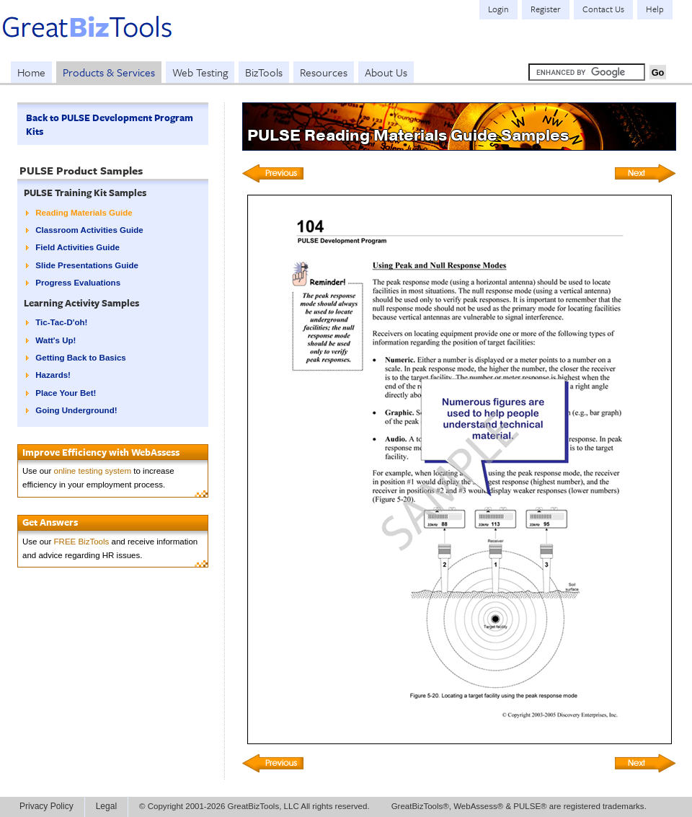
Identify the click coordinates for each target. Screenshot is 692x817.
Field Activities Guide (77, 247)
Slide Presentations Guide (86, 265)
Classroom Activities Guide (89, 230)
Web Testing (200, 72)
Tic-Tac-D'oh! (61, 322)
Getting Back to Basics (80, 357)
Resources (323, 72)
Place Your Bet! (65, 393)
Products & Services (109, 72)
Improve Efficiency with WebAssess (100, 452)
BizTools (264, 72)
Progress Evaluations (77, 282)
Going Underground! (76, 410)
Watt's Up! (55, 340)
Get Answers (50, 522)
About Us (386, 72)
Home (31, 72)
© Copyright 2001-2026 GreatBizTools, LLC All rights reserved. (254, 806)
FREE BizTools (82, 541)
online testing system (93, 471)
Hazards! (53, 375)
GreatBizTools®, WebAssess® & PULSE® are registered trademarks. (519, 806)
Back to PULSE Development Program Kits (109, 124)
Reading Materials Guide (83, 212)
